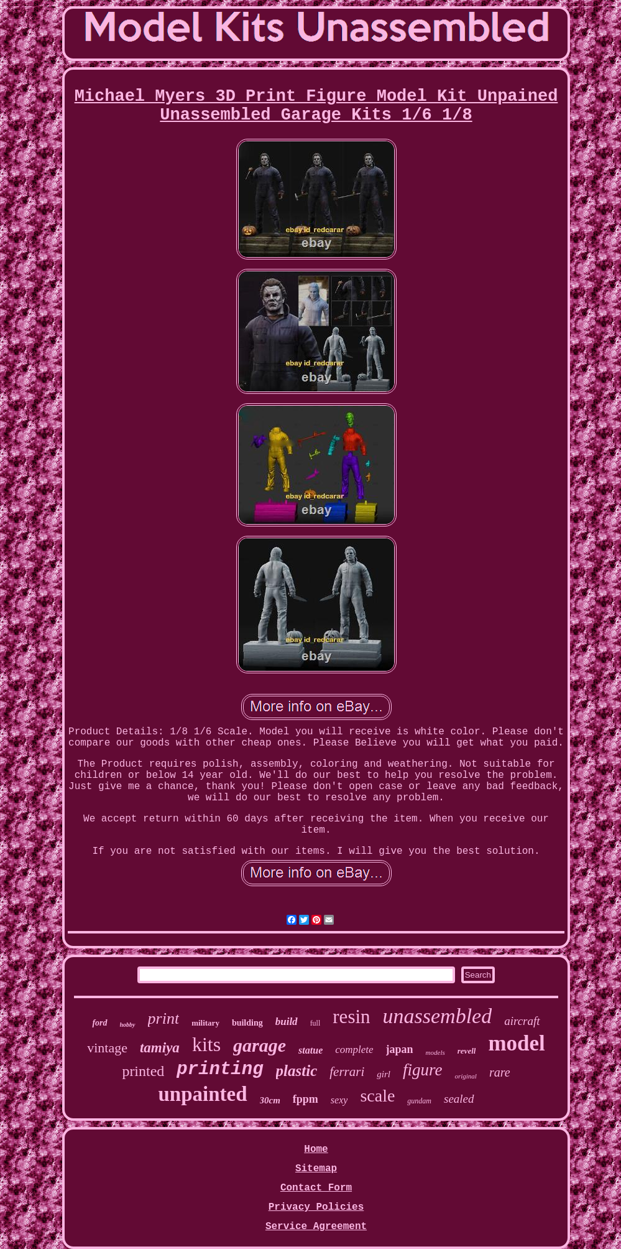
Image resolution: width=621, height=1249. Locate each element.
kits (206, 1044)
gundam (419, 1101)
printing (220, 1069)
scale (377, 1095)
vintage (107, 1047)
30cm (270, 1100)
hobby (128, 1024)
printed (143, 1071)
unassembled (437, 1015)
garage (259, 1045)
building (247, 1022)
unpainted (202, 1094)
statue (310, 1050)
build (286, 1021)
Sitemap (316, 1168)
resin (351, 1016)
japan (399, 1049)
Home (316, 1149)
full (315, 1023)
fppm (305, 1099)
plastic (297, 1070)
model (516, 1043)
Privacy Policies (316, 1207)
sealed (459, 1098)
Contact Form (316, 1188)
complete (354, 1049)
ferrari (346, 1071)
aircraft (522, 1020)
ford (99, 1022)
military (205, 1022)
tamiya (160, 1047)
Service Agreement (316, 1226)
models (435, 1052)
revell (467, 1050)
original (465, 1076)
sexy (339, 1100)
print (164, 1018)
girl (383, 1074)
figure (423, 1069)
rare (499, 1072)
